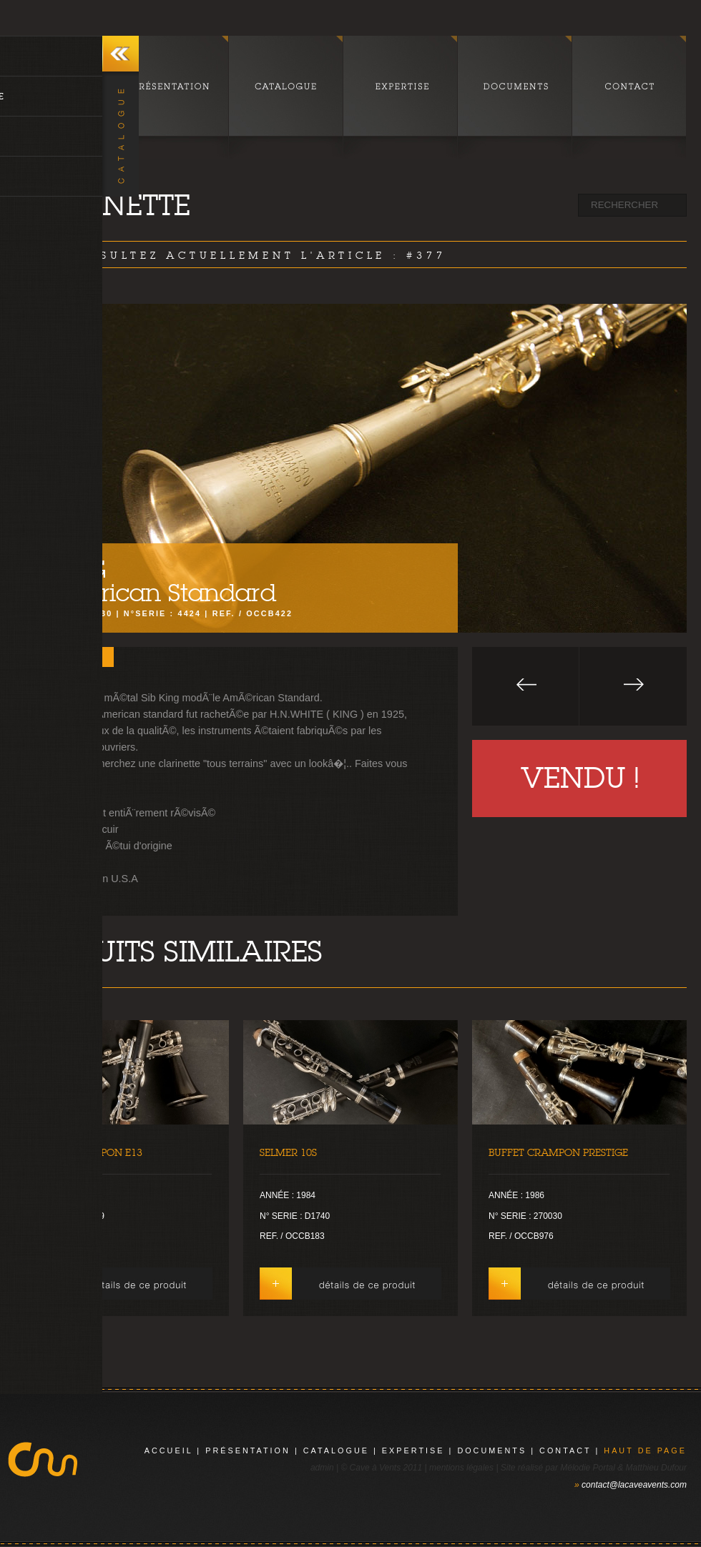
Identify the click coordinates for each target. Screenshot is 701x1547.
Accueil (168, 1450)
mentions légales (461, 1468)
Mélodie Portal (587, 1468)
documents (491, 1450)
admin (322, 1468)
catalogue (336, 1450)
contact (565, 1450)
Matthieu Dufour (656, 1468)
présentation (247, 1450)
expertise (413, 1450)
